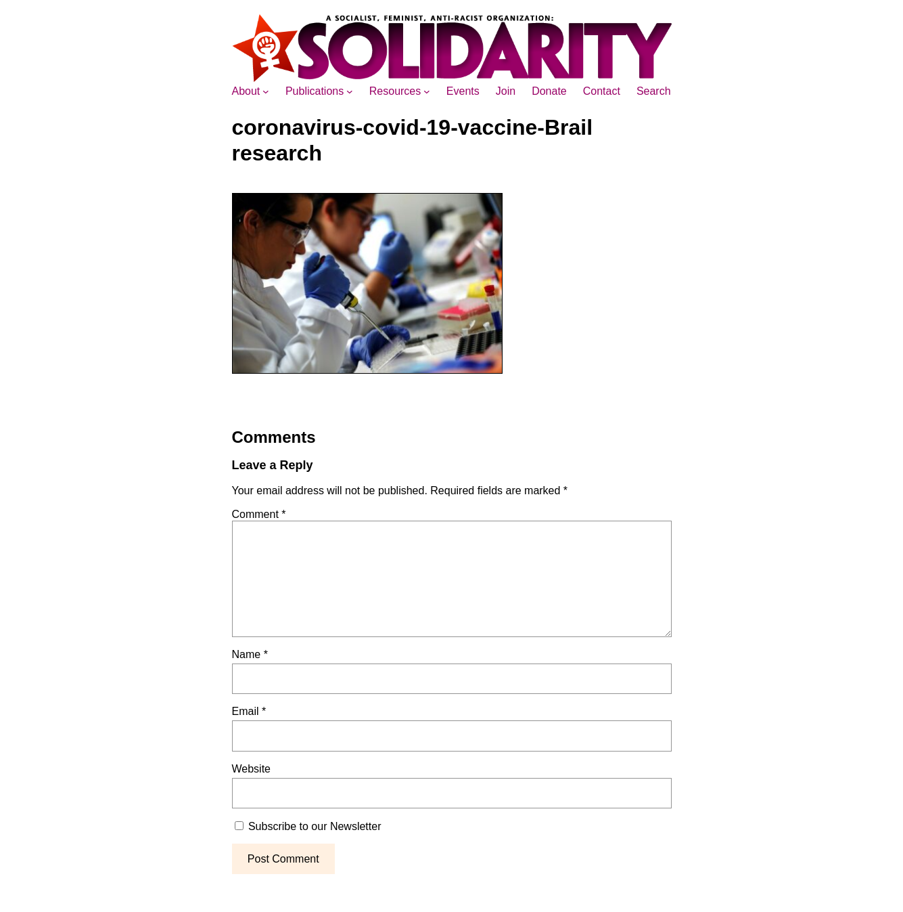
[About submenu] (265, 91)
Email (249, 711)
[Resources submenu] (426, 91)
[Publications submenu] (349, 91)
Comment (259, 514)
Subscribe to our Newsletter (308, 826)
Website (251, 769)
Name (250, 654)
